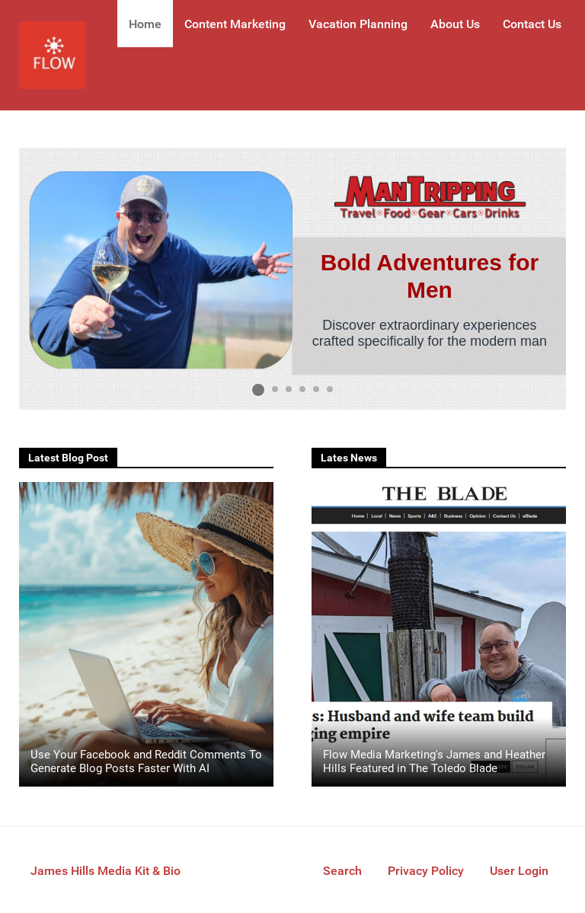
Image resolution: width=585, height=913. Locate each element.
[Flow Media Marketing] (52, 55)
